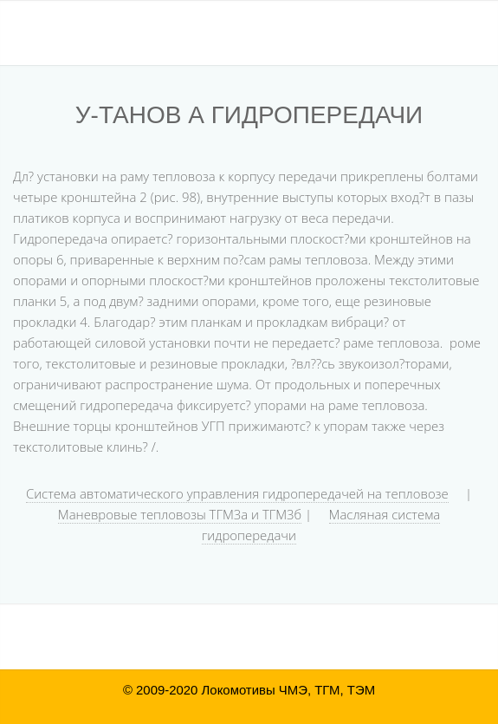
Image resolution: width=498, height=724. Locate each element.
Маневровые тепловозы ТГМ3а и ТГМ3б (179, 514)
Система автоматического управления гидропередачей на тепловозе (237, 493)
